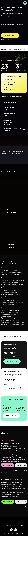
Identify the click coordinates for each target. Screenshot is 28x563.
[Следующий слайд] (27, 170)
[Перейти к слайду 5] (15, 186)
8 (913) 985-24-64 (13, 550)
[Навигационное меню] (25, 2)
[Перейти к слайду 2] (11, 186)
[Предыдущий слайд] (1, 170)
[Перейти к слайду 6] (16, 186)
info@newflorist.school (13, 547)
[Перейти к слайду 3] (12, 186)
